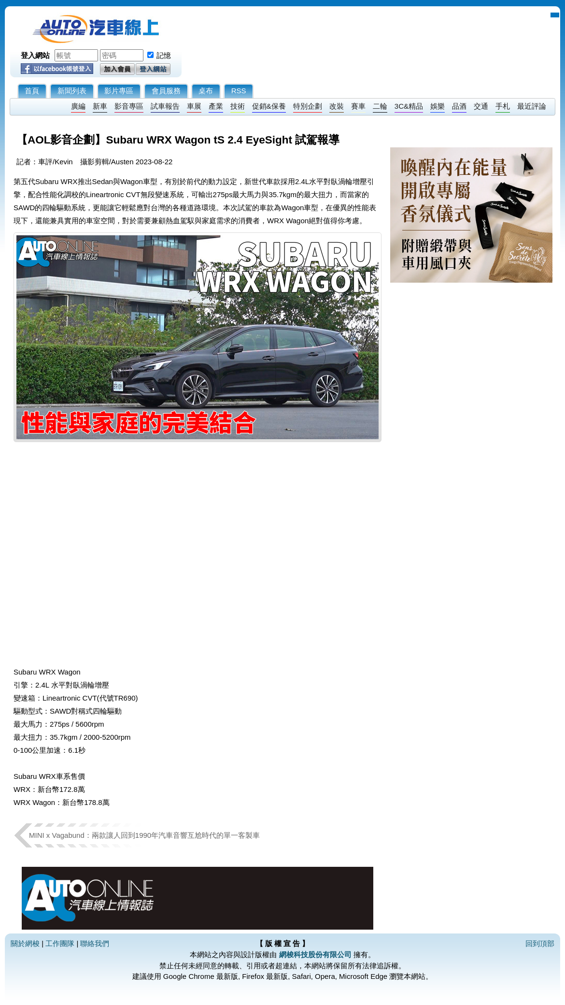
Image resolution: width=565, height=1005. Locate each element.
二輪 (380, 106)
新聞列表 (71, 90)
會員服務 (166, 90)
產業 (216, 106)
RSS (238, 90)
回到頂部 (539, 943)
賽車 (358, 106)
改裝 (336, 106)
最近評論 (531, 106)
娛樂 (437, 106)
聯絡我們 (94, 943)
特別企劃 (307, 106)
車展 (194, 106)
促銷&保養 (269, 106)
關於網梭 (25, 943)
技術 (237, 106)
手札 (502, 106)
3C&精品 (409, 106)
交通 (481, 106)
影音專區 (128, 106)
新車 (100, 106)
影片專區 (118, 90)
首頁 (32, 90)
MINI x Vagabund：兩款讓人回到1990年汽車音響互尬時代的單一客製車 (144, 835)
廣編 (78, 106)
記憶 (163, 55)
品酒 (459, 106)
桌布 (205, 90)
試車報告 (165, 106)
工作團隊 (59, 943)
